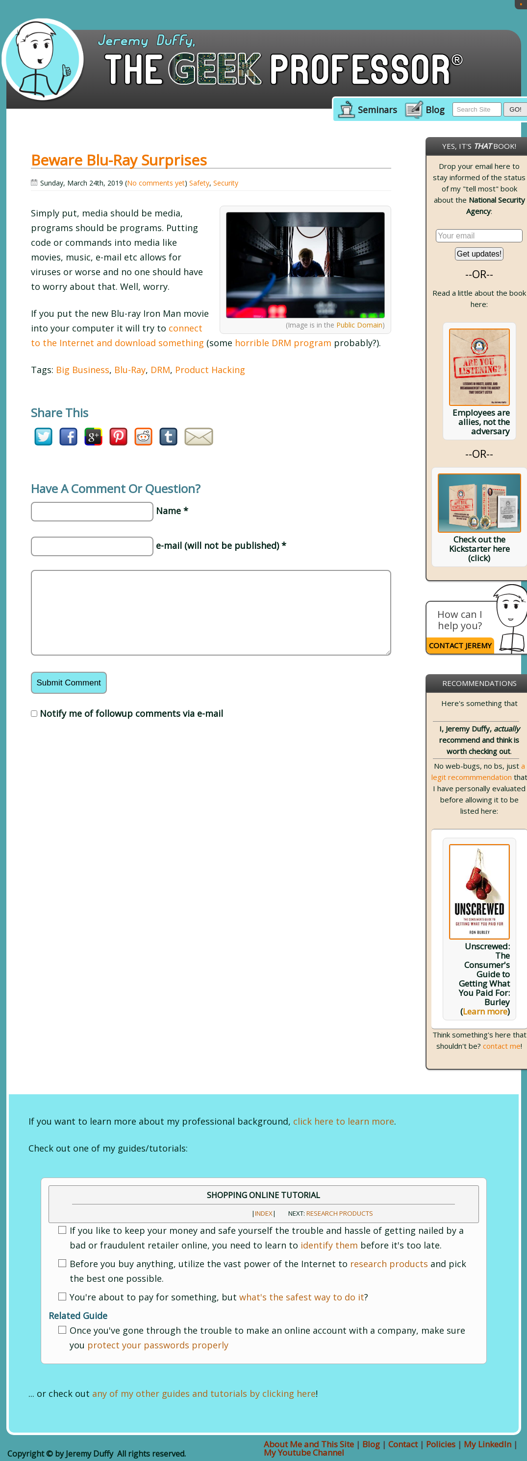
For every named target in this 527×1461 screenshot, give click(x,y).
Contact (403, 1444)
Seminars (377, 110)
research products (389, 1264)
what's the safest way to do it (301, 1297)
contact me (502, 1046)
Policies (440, 1444)
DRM (160, 370)
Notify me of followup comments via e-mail (131, 713)
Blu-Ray (130, 370)
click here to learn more (343, 1121)
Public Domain (359, 325)
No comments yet (156, 183)
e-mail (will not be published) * (221, 545)
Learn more (485, 1011)
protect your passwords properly (157, 1345)
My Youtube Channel (304, 1452)
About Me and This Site (309, 1444)
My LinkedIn (487, 1444)
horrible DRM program (283, 343)
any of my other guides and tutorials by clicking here (204, 1393)
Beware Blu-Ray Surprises (119, 160)
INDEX (264, 1213)
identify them (329, 1245)
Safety (199, 183)
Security (225, 183)
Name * (172, 511)
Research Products (339, 1213)
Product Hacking (210, 370)
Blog (435, 110)
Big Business (82, 370)
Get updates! (479, 254)
